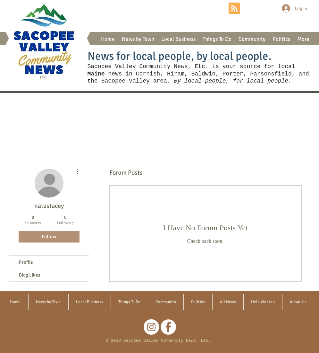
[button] (138, 39)
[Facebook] (168, 327)
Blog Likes (29, 275)
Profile (26, 262)
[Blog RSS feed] (234, 9)
